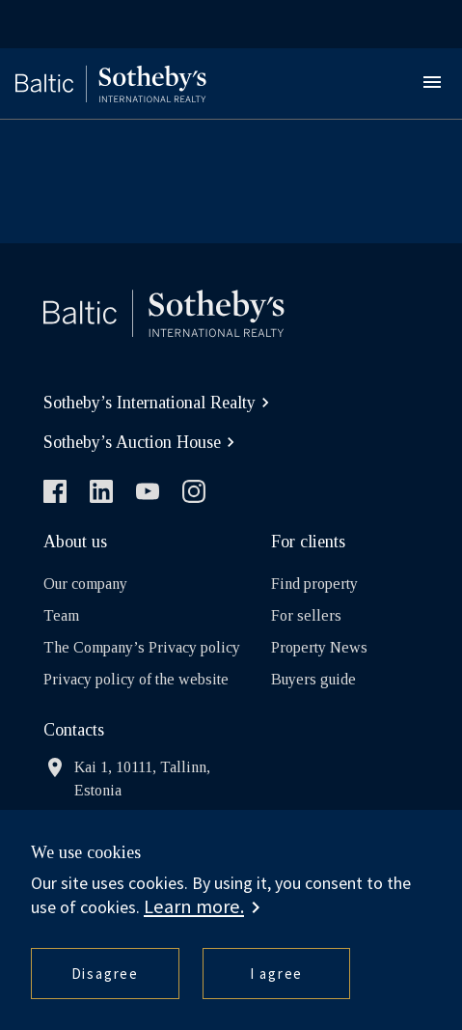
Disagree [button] (105, 973)
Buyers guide (313, 679)
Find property (314, 583)
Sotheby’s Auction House (141, 442)
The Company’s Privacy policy (141, 647)
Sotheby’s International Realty (159, 402)
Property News (319, 647)
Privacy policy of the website (136, 679)
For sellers (306, 615)
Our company (85, 583)
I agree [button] (277, 973)
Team (61, 615)
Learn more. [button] (194, 906)
